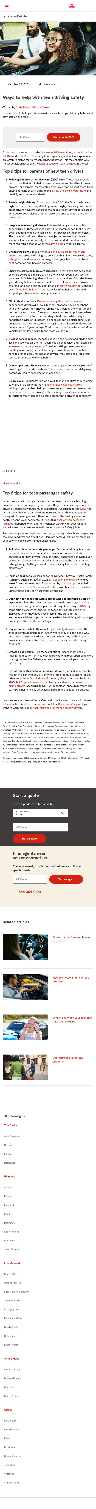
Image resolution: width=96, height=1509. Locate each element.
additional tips (11, 704)
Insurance (9, 1223)
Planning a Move (13, 1318)
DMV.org (85, 606)
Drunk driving (38, 678)
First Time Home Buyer (16, 1292)
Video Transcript (11, 483)
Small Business (12, 1249)
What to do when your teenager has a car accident (72, 1019)
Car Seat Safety (12, 1369)
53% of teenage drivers (63, 579)
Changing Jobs (12, 1309)
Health (7, 1214)
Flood (7, 1438)
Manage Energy (12, 1378)
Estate (7, 1196)
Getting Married (12, 1283)
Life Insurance (11, 1232)
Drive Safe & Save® (27, 289)
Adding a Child (12, 1300)
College (8, 1187)
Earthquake (10, 1421)
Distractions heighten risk (52, 301)
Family (7, 1154)
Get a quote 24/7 (63, 137)
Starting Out (10, 1274)
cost (21, 259)
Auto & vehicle (11, 1136)
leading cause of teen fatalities (57, 163)
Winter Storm (11, 1483)
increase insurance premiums (26, 346)
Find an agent (66, 879)
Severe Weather (12, 1456)
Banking (8, 1145)
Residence (9, 1163)
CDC (61, 202)
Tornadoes (9, 1465)
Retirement (10, 1240)
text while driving (70, 285)
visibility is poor (54, 243)
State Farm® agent (69, 704)
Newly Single (11, 1327)
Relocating (9, 1336)
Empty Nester (11, 1345)
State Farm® (32, 107)
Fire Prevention (12, 1429)
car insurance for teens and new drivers (58, 708)
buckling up (68, 583)
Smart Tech (10, 1387)
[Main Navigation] (6, 5)
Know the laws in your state (69, 190)
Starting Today (12, 1396)
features (35, 259)
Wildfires (9, 1474)
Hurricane (9, 1447)
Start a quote (29, 838)
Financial (9, 1205)
